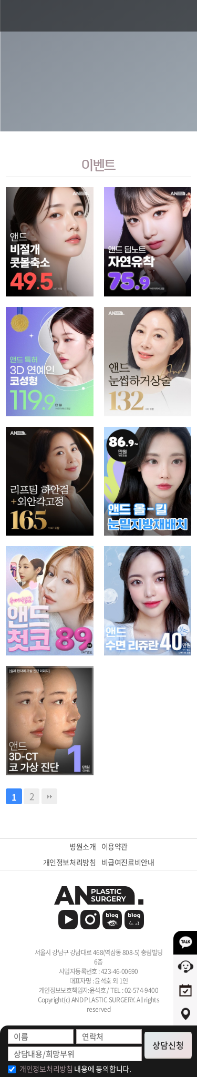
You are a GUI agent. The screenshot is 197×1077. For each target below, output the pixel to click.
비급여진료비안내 (127, 862)
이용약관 (114, 847)
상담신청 (168, 1045)
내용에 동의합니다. (75, 1068)
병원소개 (82, 847)
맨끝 (49, 796)
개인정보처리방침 (69, 862)
